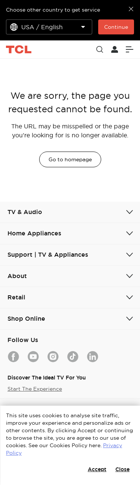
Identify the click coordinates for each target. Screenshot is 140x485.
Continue (116, 27)
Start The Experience (34, 388)
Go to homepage (70, 159)
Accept (97, 469)
